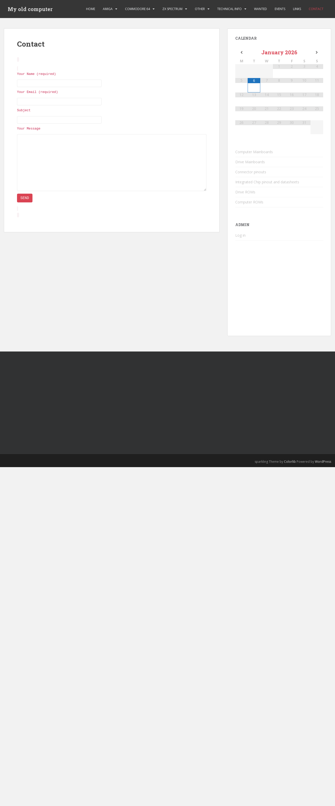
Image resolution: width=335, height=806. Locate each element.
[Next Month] (317, 52)
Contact (316, 9)
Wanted (260, 9)
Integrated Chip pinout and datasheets (267, 181)
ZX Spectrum (172, 9)
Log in (240, 235)
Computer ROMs (249, 202)
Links (297, 9)
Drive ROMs (245, 192)
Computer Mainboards (254, 151)
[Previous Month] (241, 52)
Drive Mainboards (250, 161)
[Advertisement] (99, 398)
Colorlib (290, 461)
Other (200, 9)
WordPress (323, 461)
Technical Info (229, 9)
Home (90, 9)
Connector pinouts (250, 171)
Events (280, 9)
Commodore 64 (137, 9)
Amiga (108, 9)
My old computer (30, 9)
